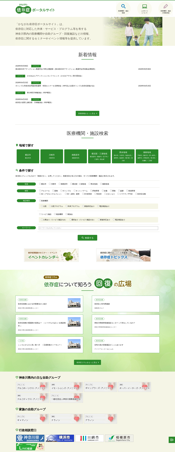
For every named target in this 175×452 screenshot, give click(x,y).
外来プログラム (77, 201)
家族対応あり (93, 201)
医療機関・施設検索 (102, 12)
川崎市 (57, 179)
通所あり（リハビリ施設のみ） (87, 214)
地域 (30, 179)
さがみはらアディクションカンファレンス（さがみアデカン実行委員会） (75, 75)
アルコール (49, 185)
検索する (89, 232)
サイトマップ (27, 448)
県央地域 (97, 179)
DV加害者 (91, 189)
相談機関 (63, 209)
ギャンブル (70, 185)
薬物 (59, 185)
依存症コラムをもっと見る (87, 344)
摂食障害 (99, 185)
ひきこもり (114, 189)
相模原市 (67, 179)
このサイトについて (125, 12)
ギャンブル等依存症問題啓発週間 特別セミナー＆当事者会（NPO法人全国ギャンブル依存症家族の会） (87, 82)
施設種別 (30, 195)
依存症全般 (145, 189)
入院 (48, 201)
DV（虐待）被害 (76, 189)
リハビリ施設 (50, 209)
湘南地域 (109, 179)
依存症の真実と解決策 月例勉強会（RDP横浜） (65, 95)
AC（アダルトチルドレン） (55, 189)
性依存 (102, 189)
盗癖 (125, 185)
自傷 (109, 185)
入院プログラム (60, 201)
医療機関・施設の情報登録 (148, 12)
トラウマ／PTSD (129, 189)
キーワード (30, 222)
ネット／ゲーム (85, 185)
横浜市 (47, 179)
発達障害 (135, 185)
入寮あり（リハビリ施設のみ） (58, 214)
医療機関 (48, 195)
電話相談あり (108, 201)
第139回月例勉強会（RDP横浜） (59, 88)
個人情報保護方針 (44, 448)
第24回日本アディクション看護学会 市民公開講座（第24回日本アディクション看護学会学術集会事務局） (87, 68)
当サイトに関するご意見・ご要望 (68, 448)
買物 (117, 185)
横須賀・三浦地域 (82, 179)
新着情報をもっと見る (86, 106)
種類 (30, 185)
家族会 (73, 209)
